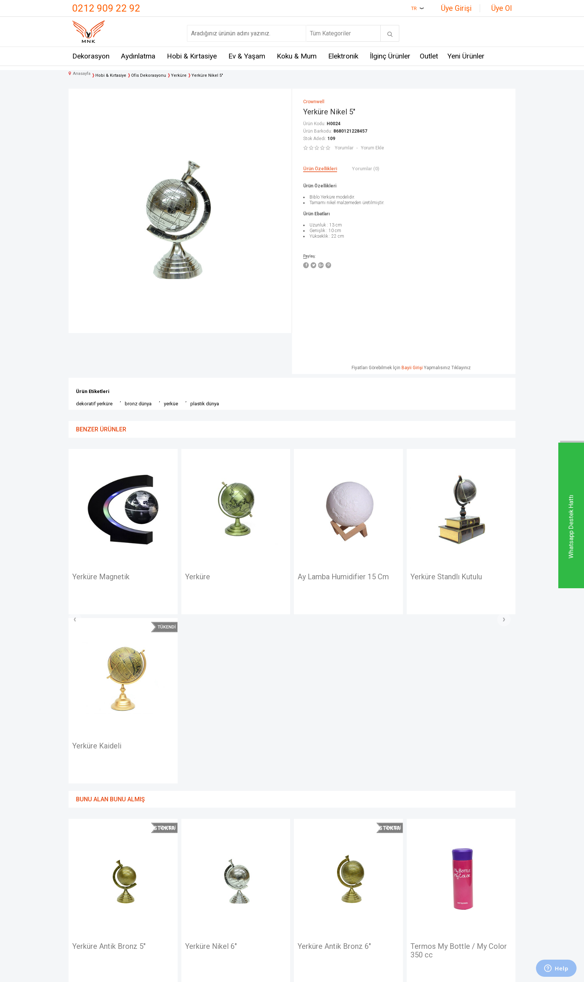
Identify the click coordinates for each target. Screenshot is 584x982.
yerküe (171, 403)
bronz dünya (138, 403)
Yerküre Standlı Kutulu (339, 577)
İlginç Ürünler (390, 56)
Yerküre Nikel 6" (106, 777)
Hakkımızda (87, 884)
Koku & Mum (297, 56)
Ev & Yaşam (246, 56)
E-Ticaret (270, 972)
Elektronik (343, 56)
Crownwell (160, 884)
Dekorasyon (91, 56)
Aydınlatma (138, 56)
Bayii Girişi (412, 367)
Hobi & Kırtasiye (192, 56)
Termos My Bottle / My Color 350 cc (353, 782)
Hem (153, 870)
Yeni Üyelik (310, 870)
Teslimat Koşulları (244, 857)
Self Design (162, 911)
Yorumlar (344, 148)
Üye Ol (501, 8)
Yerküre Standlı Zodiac (453, 577)
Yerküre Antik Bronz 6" (229, 777)
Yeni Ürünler (466, 56)
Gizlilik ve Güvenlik (245, 911)
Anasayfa (308, 857)
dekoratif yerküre (94, 403)
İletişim (81, 857)
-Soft (254, 972)
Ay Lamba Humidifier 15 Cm (237, 577)
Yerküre (91, 577)
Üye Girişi (456, 8)
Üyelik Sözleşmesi (245, 870)
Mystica (157, 898)
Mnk (152, 857)
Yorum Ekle (372, 148)
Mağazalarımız (91, 870)
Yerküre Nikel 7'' (444, 777)
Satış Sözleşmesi (244, 884)
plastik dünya (204, 403)
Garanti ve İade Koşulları (252, 898)
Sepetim (307, 911)
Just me (157, 925)
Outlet (429, 56)
